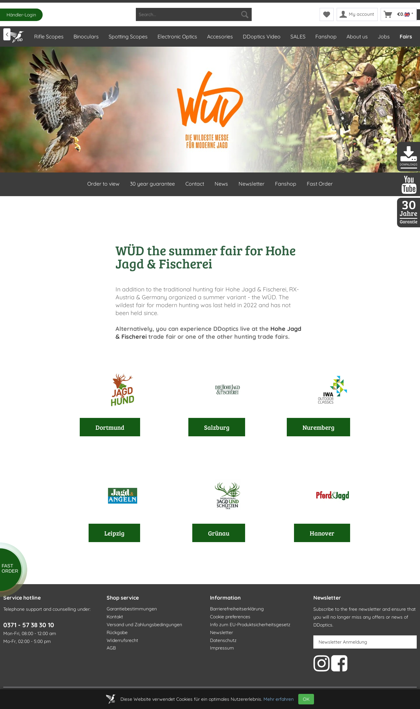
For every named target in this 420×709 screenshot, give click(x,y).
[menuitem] (194, 14)
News (221, 183)
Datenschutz (223, 640)
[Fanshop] (325, 36)
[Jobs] (383, 36)
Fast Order (320, 183)
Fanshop (285, 183)
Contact (194, 183)
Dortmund (109, 427)
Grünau (218, 533)
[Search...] (194, 14)
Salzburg (216, 427)
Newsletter (251, 183)
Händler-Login (21, 15)
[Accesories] (220, 36)
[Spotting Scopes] (127, 36)
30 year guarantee (152, 183)
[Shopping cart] (399, 14)
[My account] (357, 14)
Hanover (322, 533)
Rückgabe (117, 632)
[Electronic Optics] (177, 36)
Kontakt (115, 617)
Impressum (222, 648)
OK (306, 699)
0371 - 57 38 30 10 (28, 625)
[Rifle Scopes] (48, 36)
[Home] (16, 35)
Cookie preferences (230, 617)
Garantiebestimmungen (132, 609)
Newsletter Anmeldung (343, 642)
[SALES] (297, 36)
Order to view (103, 183)
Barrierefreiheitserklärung (237, 609)
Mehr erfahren (278, 699)
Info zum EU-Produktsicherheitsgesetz (250, 625)
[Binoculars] (85, 36)
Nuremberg (318, 427)
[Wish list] (327, 14)
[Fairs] (405, 36)
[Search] (245, 14)
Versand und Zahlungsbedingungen (144, 625)
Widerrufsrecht (122, 640)
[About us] (356, 36)
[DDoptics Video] (261, 36)
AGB (111, 648)
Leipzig (114, 533)
